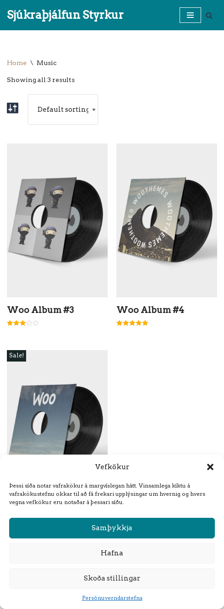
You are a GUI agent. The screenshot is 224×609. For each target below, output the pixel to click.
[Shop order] (62, 109)
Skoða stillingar (112, 578)
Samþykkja (112, 528)
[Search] (209, 15)
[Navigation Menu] (190, 15)
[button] (210, 467)
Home (17, 62)
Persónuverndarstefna (112, 597)
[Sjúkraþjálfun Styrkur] (65, 15)
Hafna (112, 553)
